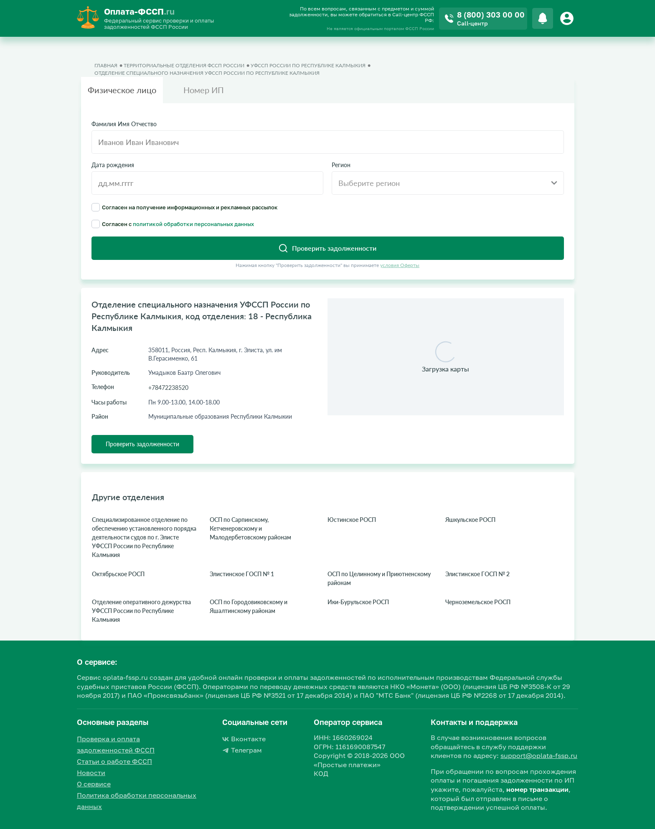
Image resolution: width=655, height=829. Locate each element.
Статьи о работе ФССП (114, 761)
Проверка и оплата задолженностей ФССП (116, 744)
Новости (91, 772)
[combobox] (447, 183)
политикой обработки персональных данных (193, 224)
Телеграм (242, 750)
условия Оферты (399, 265)
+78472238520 (168, 387)
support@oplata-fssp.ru (538, 755)
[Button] (568, 18)
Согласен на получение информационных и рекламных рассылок (184, 207)
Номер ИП (203, 90)
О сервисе (94, 784)
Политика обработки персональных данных (136, 801)
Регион (341, 165)
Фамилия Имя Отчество (124, 124)
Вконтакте (244, 739)
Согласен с (172, 224)
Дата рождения (112, 165)
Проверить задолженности (142, 444)
